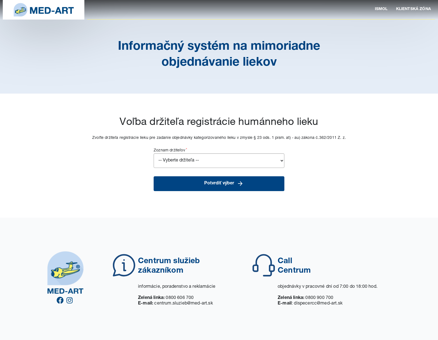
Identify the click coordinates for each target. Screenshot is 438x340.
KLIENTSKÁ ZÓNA (413, 9)
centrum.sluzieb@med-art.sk (183, 303)
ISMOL (381, 9)
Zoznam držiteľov (219, 158)
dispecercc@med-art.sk (318, 303)
